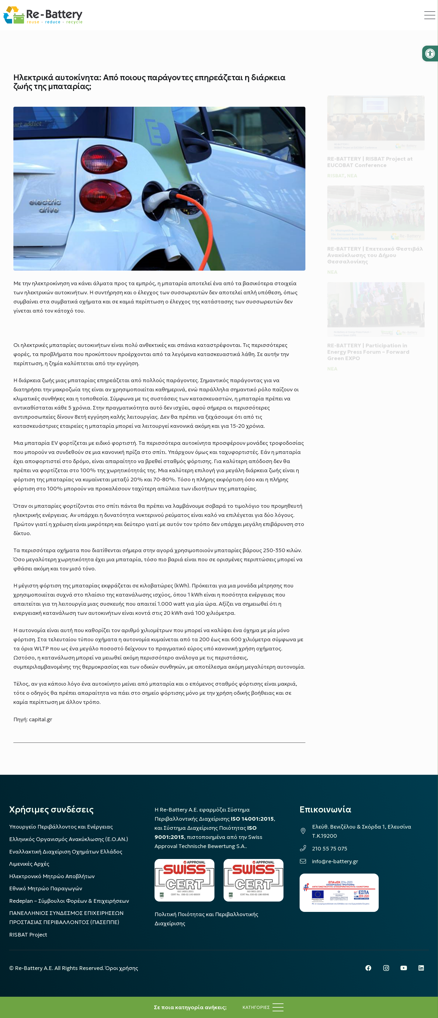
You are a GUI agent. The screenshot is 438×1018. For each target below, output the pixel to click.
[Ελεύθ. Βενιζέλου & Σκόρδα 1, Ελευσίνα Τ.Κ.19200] (306, 831)
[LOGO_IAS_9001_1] (253, 880)
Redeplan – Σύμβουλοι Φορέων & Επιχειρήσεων (69, 901)
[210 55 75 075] (306, 848)
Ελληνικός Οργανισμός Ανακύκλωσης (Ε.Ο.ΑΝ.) (68, 839)
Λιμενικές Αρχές (29, 863)
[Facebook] (368, 968)
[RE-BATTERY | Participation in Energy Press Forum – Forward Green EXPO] (376, 311)
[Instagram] (386, 968)
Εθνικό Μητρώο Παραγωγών (45, 888)
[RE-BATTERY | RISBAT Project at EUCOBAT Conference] (376, 115)
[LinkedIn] (421, 968)
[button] (430, 53)
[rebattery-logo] (43, 15)
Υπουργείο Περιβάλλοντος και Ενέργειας (61, 826)
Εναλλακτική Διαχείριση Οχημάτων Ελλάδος (65, 851)
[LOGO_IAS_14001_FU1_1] (184, 880)
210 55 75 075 (329, 848)
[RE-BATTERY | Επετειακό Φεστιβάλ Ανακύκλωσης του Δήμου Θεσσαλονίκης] (376, 209)
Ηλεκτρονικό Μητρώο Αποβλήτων (52, 876)
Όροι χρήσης (121, 968)
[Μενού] (263, 1007)
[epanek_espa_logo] (339, 893)
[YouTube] (403, 968)
